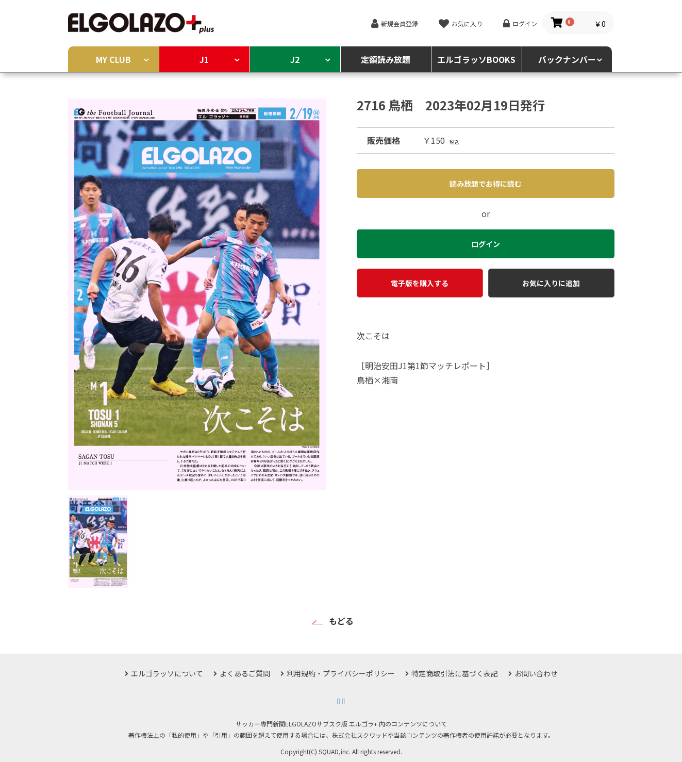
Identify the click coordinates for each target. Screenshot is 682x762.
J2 (295, 59)
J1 (204, 59)
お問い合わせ (536, 673)
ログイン (524, 23)
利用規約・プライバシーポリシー (341, 673)
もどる (341, 621)
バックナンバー (567, 59)
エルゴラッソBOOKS (476, 59)
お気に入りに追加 (551, 283)
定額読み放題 (385, 59)
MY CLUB (113, 59)
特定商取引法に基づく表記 (454, 673)
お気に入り (467, 23)
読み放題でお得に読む (486, 183)
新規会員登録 (399, 23)
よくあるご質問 (245, 673)
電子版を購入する (419, 283)
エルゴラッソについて (167, 673)
